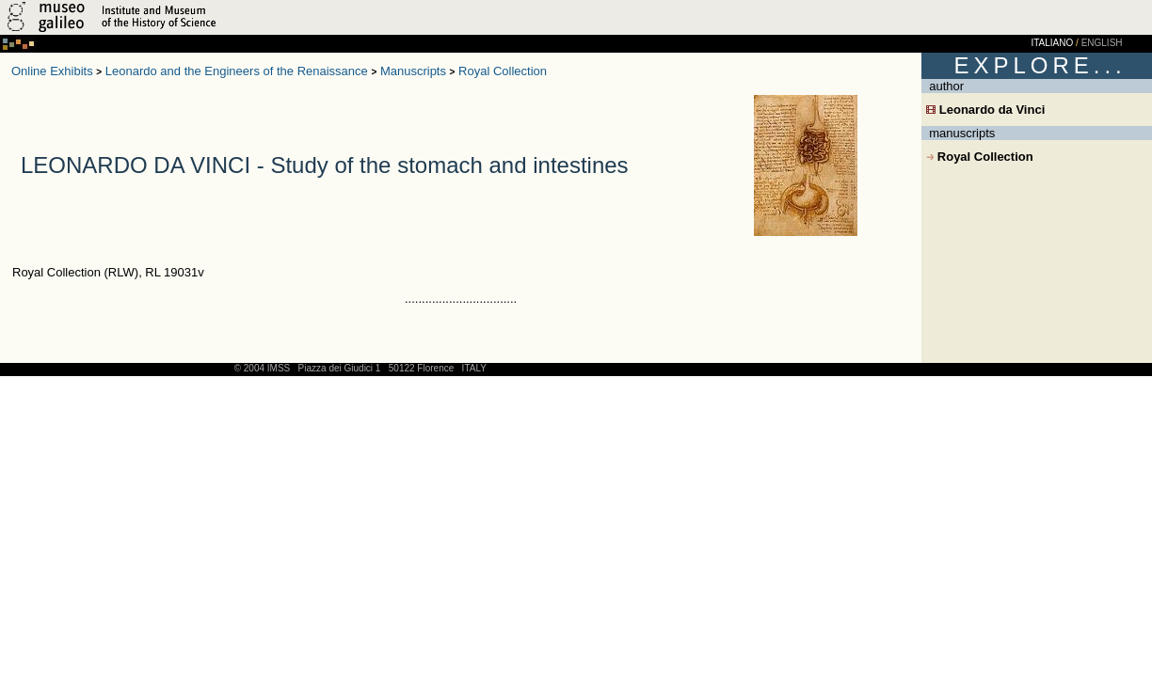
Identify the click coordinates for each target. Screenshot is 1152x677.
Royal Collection (502, 71)
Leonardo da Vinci (985, 109)
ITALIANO (1052, 43)
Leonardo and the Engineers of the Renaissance (236, 71)
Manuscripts (413, 71)
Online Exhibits (52, 71)
